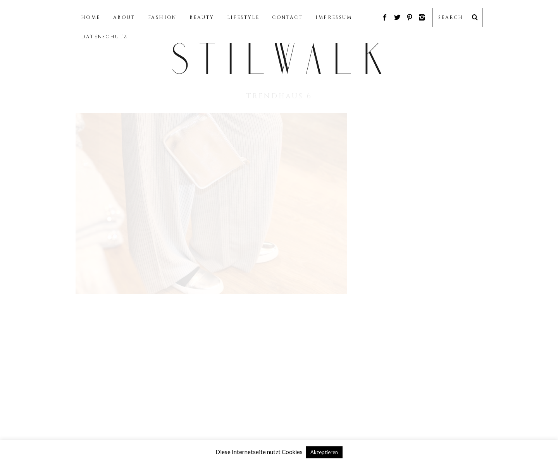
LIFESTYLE (243, 17)
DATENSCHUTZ (104, 37)
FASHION (162, 17)
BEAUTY (201, 17)
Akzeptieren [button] (324, 452)
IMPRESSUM (333, 17)
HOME (90, 17)
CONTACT (287, 17)
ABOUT (124, 17)
